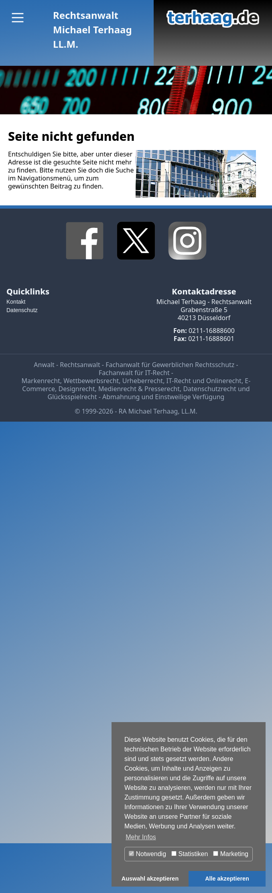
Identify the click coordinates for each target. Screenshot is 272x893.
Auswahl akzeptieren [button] (150, 878)
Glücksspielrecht (72, 396)
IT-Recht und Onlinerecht (204, 380)
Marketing (230, 853)
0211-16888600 (212, 330)
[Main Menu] (17, 17)
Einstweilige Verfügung (189, 396)
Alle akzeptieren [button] (227, 878)
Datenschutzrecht (209, 388)
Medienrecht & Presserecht (139, 388)
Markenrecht (41, 380)
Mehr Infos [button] (141, 837)
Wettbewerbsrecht (91, 380)
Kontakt (15, 301)
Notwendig (147, 853)
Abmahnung (121, 396)
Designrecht (77, 388)
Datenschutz (22, 310)
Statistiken (189, 853)
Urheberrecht (142, 380)
